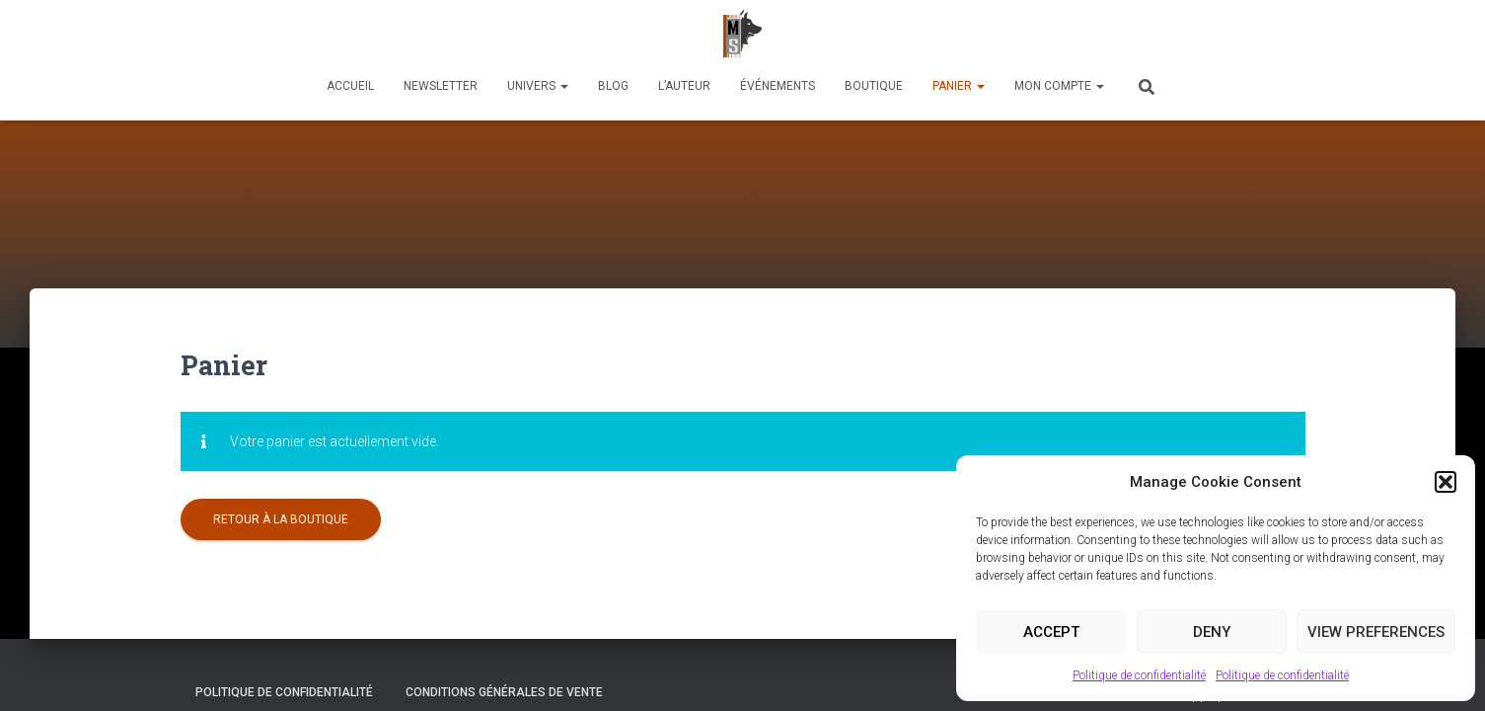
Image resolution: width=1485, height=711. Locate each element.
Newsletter (441, 86)
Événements (777, 86)
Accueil (350, 86)
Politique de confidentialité (1139, 675)
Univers (537, 86)
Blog (613, 86)
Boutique (874, 86)
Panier (958, 86)
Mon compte (1059, 86)
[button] (1445, 482)
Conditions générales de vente (504, 665)
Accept (1051, 632)
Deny (1211, 632)
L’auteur (684, 86)
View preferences (1376, 632)
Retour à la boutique (280, 471)
